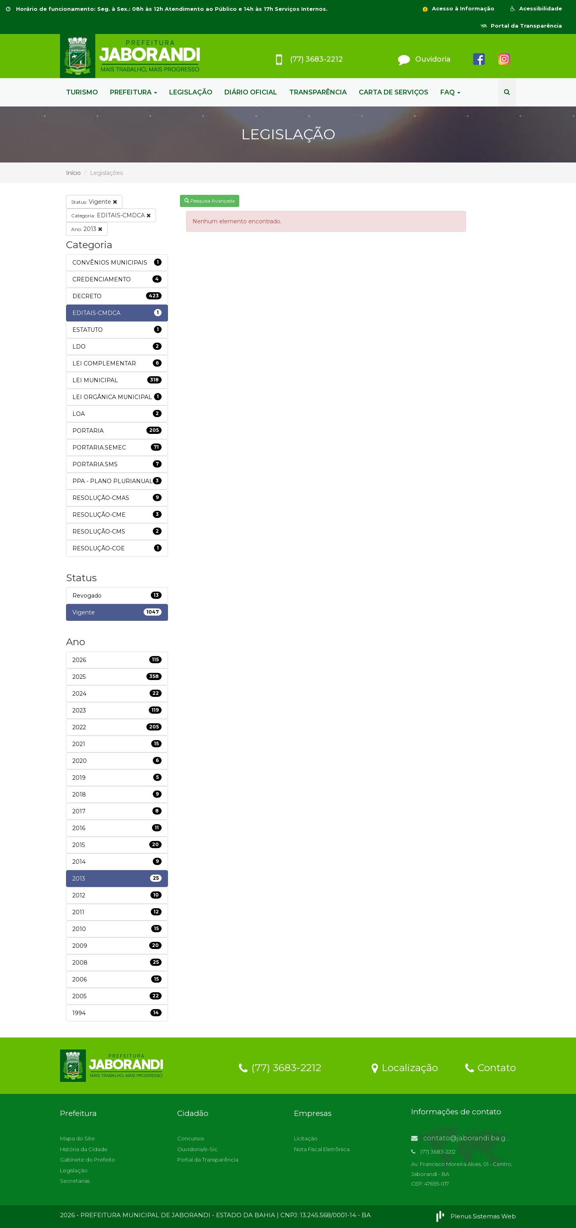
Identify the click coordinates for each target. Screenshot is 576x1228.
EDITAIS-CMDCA (111, 215)
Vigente (94, 201)
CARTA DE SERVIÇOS (393, 92)
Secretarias (75, 1181)
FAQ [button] (450, 92)
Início (73, 173)
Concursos (190, 1138)
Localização (405, 1067)
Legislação (74, 1170)
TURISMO (82, 92)
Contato (490, 1067)
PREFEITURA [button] (133, 92)
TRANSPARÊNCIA (318, 92)
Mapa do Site (77, 1138)
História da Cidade (84, 1149)
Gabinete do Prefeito (87, 1159)
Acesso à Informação (458, 8)
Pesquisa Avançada (209, 201)
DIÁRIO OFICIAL (250, 92)
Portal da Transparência (521, 25)
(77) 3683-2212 (280, 1067)
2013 (86, 229)
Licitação (306, 1138)
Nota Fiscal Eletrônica (322, 1149)
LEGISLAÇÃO (190, 92)
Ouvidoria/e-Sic (197, 1149)
